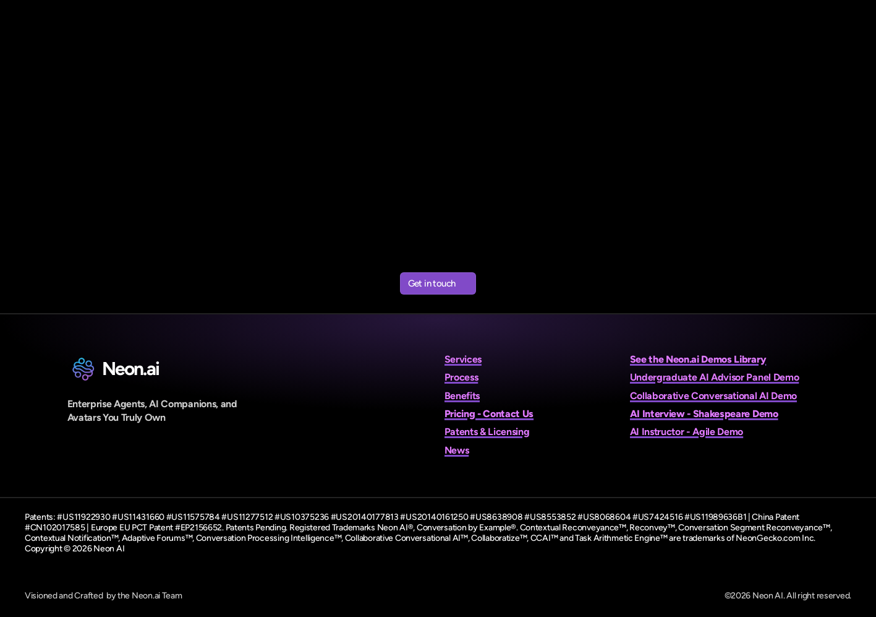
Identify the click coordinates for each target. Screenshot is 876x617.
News (456, 450)
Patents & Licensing (487, 432)
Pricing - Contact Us (489, 414)
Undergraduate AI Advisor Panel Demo (714, 377)
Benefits (462, 396)
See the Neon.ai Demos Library (698, 359)
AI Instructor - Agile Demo (687, 432)
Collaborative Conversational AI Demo (713, 396)
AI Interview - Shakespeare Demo (704, 414)
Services (463, 359)
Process (461, 377)
